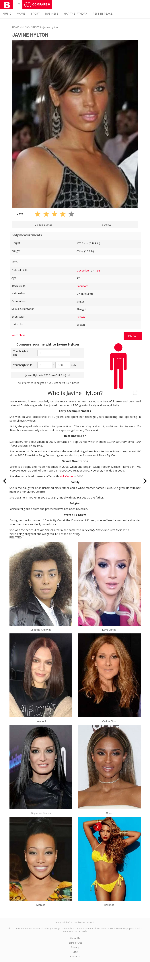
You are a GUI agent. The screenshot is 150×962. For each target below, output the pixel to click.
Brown (81, 317)
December (83, 270)
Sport (35, 13)
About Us (75, 938)
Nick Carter (66, 476)
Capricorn (82, 286)
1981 (98, 270)
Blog (75, 951)
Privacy (75, 947)
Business (52, 13)
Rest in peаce (103, 13)
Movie (21, 13)
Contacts (75, 956)
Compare (37, 4)
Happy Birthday (75, 13)
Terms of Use (75, 942)
